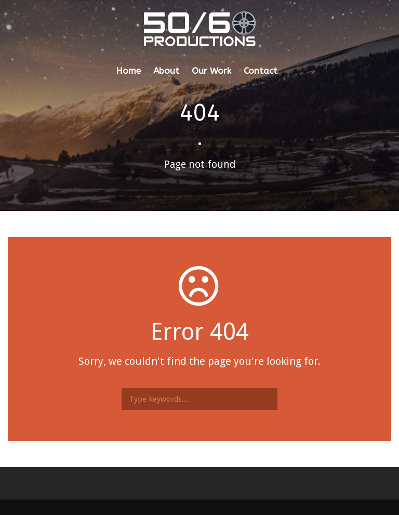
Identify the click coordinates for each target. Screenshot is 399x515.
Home (128, 70)
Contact (260, 70)
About (166, 70)
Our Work (211, 70)
